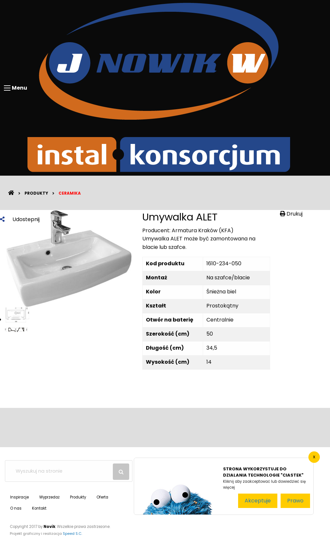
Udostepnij (20, 219)
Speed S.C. (72, 533)
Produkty (36, 193)
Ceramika (70, 193)
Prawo (295, 500)
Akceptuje (258, 500)
